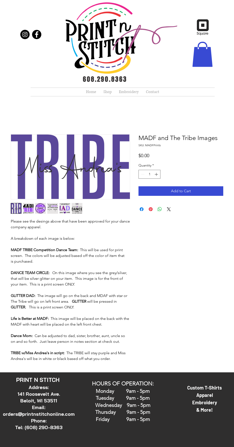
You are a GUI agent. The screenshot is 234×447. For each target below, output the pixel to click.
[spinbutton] (149, 174)
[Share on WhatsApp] (160, 209)
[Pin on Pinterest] (151, 209)
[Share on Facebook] (141, 209)
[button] (202, 54)
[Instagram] (25, 34)
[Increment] (157, 174)
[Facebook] (36, 34)
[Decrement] (142, 174)
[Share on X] (169, 209)
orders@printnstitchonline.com (39, 414)
